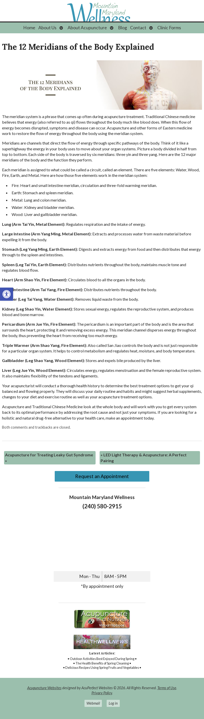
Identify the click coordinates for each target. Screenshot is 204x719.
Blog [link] (122, 27)
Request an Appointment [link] (102, 476)
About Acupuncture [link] (87, 27)
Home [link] (29, 27)
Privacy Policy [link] (102, 693)
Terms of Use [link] (166, 688)
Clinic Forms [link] (169, 27)
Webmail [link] (93, 703)
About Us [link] (47, 27)
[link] (6, 294)
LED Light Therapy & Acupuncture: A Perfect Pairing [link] (144, 457)
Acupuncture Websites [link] (44, 688)
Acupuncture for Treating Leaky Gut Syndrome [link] (49, 457)
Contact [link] (138, 27)
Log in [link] (113, 703)
